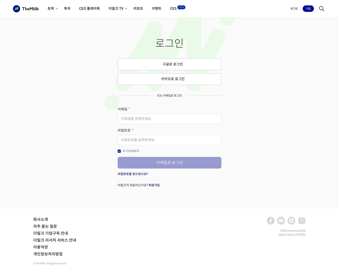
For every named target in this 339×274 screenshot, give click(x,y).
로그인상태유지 (131, 151)
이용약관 (40, 247)
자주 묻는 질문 (45, 226)
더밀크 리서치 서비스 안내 (54, 240)
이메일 (122, 109)
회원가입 (154, 185)
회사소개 (40, 219)
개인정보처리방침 (48, 254)
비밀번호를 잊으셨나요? (133, 174)
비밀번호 (124, 130)
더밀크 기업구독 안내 (50, 233)
